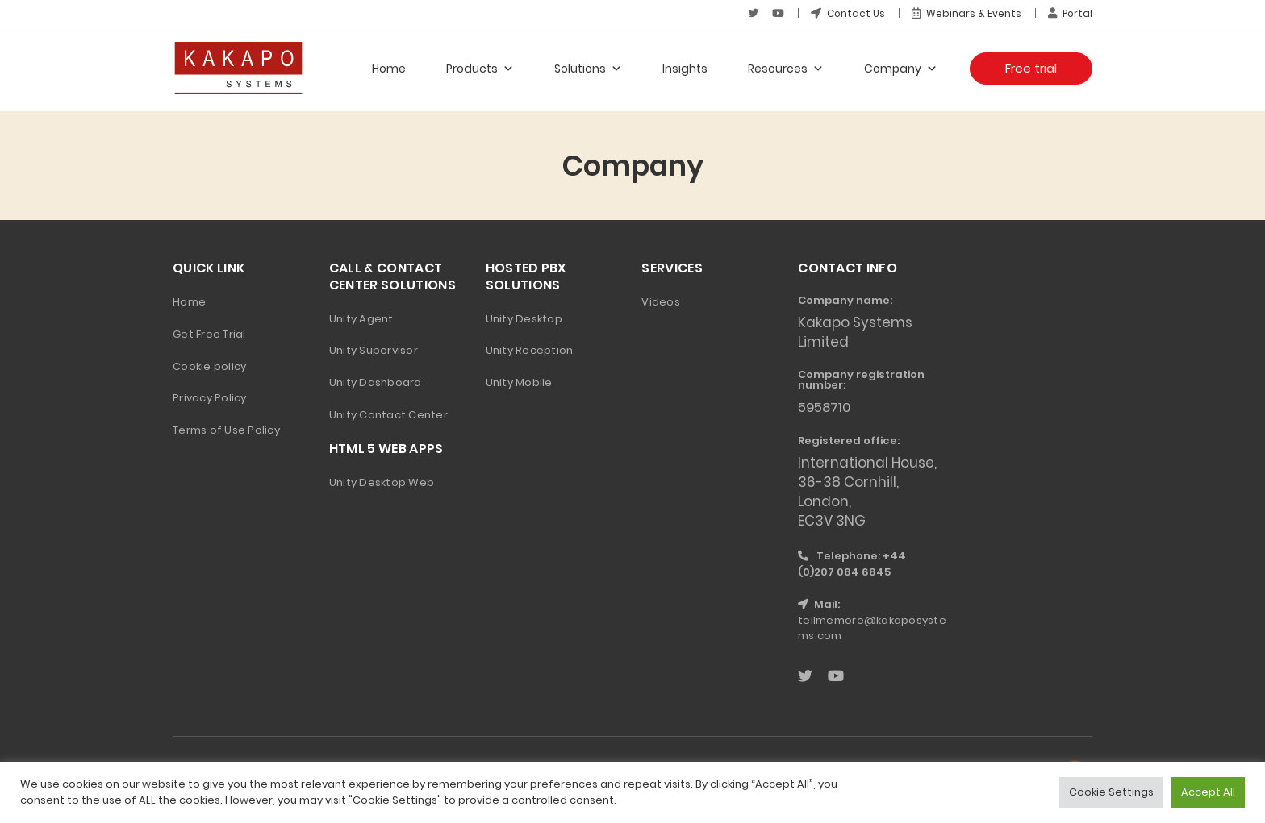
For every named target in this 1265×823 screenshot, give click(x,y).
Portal (1069, 13)
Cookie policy (209, 366)
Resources (786, 68)
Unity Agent (361, 318)
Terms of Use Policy (226, 430)
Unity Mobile (519, 382)
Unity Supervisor (373, 350)
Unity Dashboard (375, 382)
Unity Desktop (524, 318)
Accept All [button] (1208, 792)
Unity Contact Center (388, 414)
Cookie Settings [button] (1111, 792)
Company (900, 68)
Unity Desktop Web (381, 482)
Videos (660, 302)
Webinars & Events (966, 13)
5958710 (826, 407)
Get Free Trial (209, 334)
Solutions (588, 68)
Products (480, 68)
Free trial (1031, 68)
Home (389, 68)
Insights (685, 68)
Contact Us (846, 13)
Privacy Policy (210, 397)
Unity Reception (530, 350)
